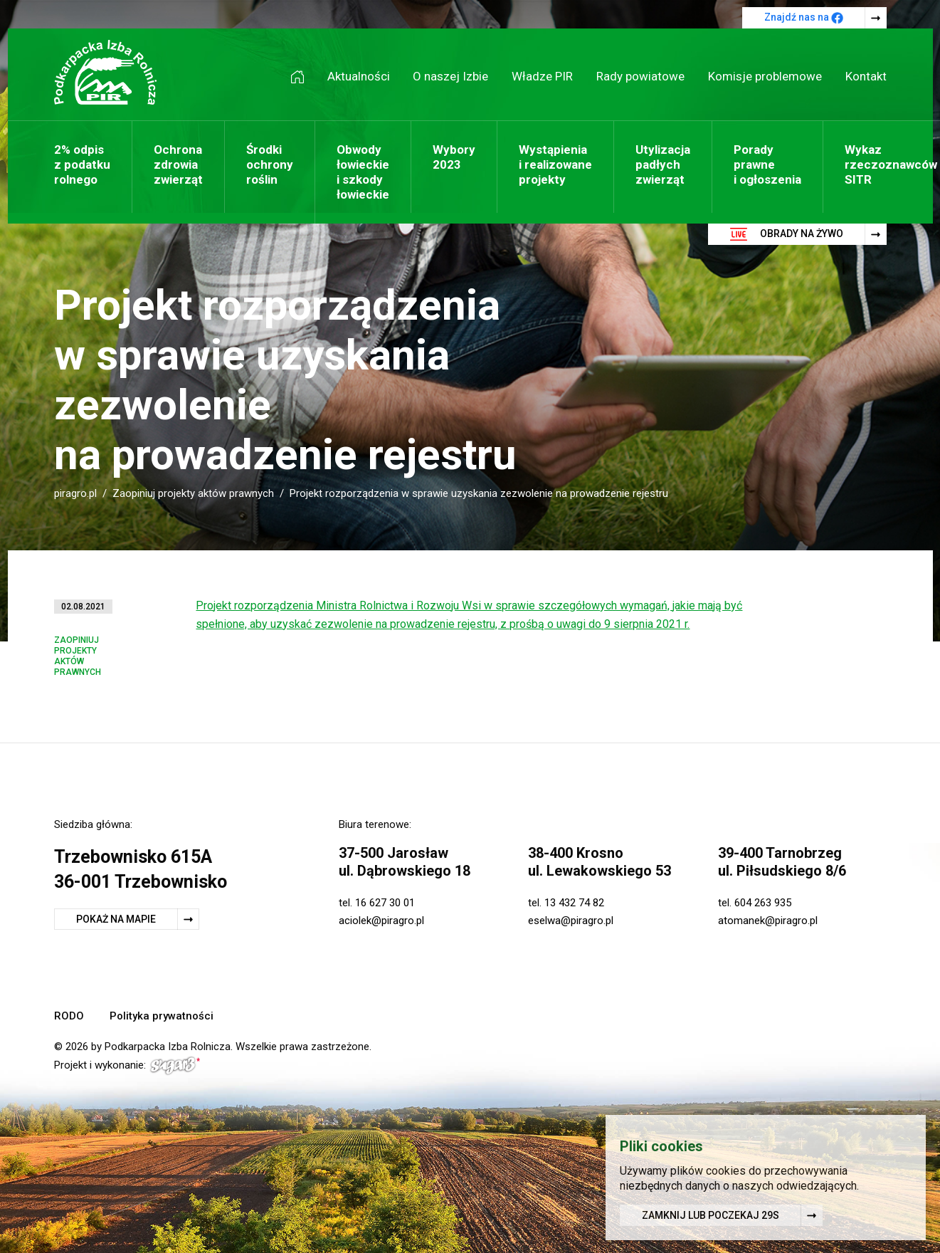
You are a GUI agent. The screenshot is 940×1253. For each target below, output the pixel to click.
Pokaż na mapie (116, 919)
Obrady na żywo (786, 234)
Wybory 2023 (454, 157)
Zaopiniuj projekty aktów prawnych (193, 493)
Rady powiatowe (640, 76)
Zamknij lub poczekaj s (710, 1216)
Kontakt (866, 76)
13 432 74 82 (574, 902)
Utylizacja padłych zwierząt (662, 164)
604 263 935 (762, 902)
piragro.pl (75, 493)
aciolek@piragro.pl (381, 920)
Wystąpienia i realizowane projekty (555, 164)
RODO (69, 1016)
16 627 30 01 (385, 902)
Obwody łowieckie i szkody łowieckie (363, 171)
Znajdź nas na (803, 18)
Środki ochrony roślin (269, 164)
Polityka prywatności (161, 1016)
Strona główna (302, 76)
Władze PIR (542, 76)
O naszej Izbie (450, 76)
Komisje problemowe (765, 76)
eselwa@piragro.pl (570, 920)
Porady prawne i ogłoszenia (767, 164)
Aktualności (358, 76)
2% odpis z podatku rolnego (82, 164)
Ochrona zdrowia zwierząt (178, 164)
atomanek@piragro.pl (768, 920)
